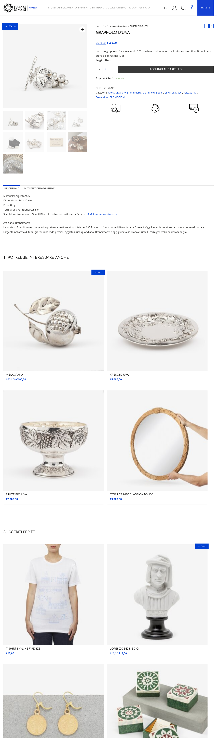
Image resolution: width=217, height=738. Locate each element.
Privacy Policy (172, 699)
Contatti (169, 649)
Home (99, 26)
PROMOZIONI (119, 97)
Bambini (114, 649)
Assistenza (174, 630)
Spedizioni (170, 677)
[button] (183, 8)
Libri (112, 656)
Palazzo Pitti (193, 93)
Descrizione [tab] (12, 188)
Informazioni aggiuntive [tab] (42, 188)
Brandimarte (126, 26)
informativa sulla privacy (161, 469)
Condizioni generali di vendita (180, 670)
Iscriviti (198, 461)
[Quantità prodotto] (105, 69)
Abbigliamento (117, 642)
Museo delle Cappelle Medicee (72, 640)
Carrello (169, 663)
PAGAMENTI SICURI (194, 118)
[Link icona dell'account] (174, 8)
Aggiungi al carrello (166, 69)
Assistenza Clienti (174, 642)
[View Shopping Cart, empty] (192, 7)
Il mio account (172, 656)
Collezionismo (118, 670)
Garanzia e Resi (172, 685)
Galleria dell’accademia (14, 642)
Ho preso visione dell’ (146, 470)
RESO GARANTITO (115, 119)
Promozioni (102, 97)
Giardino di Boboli (154, 93)
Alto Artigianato (110, 26)
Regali (113, 663)
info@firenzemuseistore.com (102, 214)
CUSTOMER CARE (154, 119)
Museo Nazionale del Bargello (72, 648)
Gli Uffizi (171, 93)
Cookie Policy (172, 706)
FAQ (166, 692)
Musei (180, 93)
